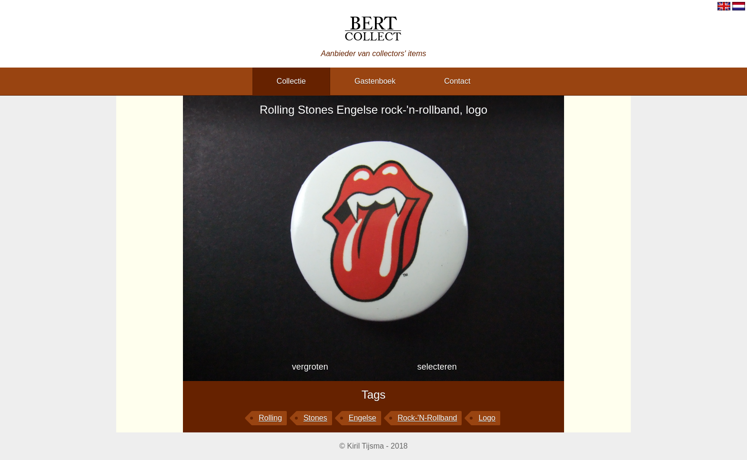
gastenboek (374, 81)
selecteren (437, 367)
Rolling (270, 418)
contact (457, 81)
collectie (291, 81)
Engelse (362, 418)
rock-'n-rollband (427, 418)
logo (486, 418)
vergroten (310, 367)
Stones (315, 418)
